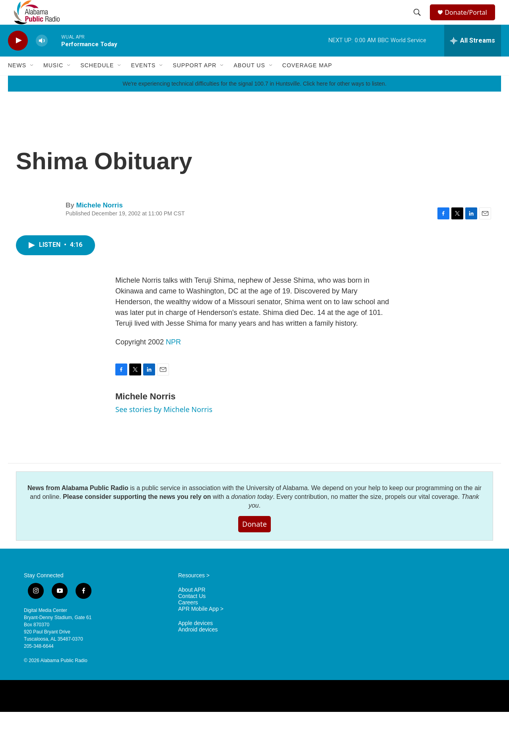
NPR (173, 359)
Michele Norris (99, 222)
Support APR (194, 83)
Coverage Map (307, 83)
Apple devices (195, 640)
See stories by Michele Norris (163, 426)
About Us (249, 83)
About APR (192, 607)
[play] (18, 58)
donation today (252, 513)
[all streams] (472, 58)
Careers (188, 620)
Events (143, 83)
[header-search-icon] (418, 21)
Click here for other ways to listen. (345, 101)
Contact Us (192, 613)
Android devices (198, 647)
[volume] (42, 58)
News (17, 83)
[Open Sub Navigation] (32, 83)
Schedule (97, 83)
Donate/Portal (469, 21)
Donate (254, 541)
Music (53, 83)
